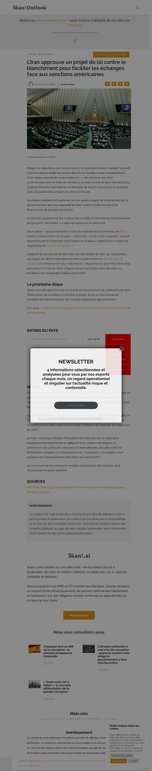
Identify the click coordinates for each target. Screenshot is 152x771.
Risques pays (45, 54)
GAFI (106, 719)
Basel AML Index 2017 (38, 349)
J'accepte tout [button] (118, 761)
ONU (124, 231)
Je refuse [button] (133, 761)
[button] (76, 40)
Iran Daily (33, 487)
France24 (47, 487)
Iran (81, 177)
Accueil (32, 54)
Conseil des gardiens (60, 245)
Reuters (32, 492)
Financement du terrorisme (84, 719)
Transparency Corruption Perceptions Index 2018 (48, 339)
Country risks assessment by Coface (43, 360)
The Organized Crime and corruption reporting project (89, 487)
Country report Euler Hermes (41, 370)
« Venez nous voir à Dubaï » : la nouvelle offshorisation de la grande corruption (57, 686)
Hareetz (44, 492)
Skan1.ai (76, 25)
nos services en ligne (54, 20)
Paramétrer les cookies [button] (121, 756)
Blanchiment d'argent (53, 719)
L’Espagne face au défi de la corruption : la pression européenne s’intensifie (58, 651)
